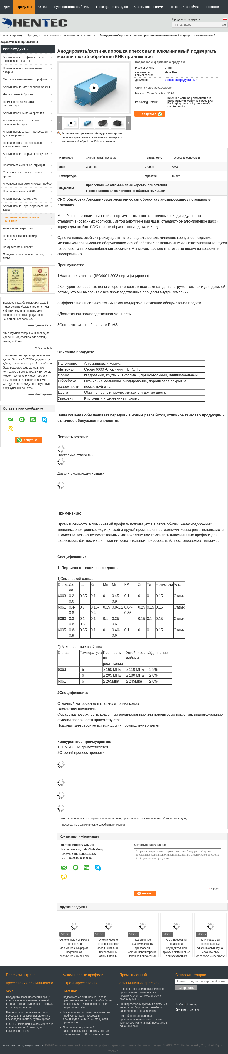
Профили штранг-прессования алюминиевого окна (22, 144)
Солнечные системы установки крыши (22, 174)
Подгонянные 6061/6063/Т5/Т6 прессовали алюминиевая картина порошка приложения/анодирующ (142, 950)
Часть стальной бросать (18, 94)
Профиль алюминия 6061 (19, 191)
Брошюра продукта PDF (181, 80)
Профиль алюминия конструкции (24, 165)
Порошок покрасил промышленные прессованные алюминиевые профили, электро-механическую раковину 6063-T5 (142, 994)
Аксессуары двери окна (18, 228)
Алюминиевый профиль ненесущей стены (25, 155)
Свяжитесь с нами (148, 7)
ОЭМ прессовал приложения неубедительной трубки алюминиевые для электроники (176, 948)
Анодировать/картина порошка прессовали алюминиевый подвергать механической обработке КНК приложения (92, 137)
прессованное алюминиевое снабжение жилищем (154, 818)
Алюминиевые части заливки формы (26, 87)
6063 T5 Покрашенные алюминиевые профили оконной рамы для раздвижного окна (29, 1027)
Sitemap (192, 1004)
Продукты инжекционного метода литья (24, 256)
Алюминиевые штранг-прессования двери (25, 208)
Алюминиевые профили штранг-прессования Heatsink (23, 59)
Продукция (34, 35)
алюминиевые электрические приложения (94, 818)
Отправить (186, 988)
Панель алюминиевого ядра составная (20, 237)
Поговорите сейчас (184, 6)
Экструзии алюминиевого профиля (25, 79)
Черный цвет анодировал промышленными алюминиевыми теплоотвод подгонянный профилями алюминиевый (143, 1021)
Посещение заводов (112, 7)
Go (224, 24)
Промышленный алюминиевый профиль (22, 70)
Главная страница (11, 35)
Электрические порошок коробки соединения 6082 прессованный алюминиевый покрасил (108, 950)
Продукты (24, 7)
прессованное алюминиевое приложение (70, 35)
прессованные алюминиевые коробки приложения (93, 824)
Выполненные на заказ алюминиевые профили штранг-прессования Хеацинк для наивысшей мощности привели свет (87, 1017)
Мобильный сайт (187, 1010)
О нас (42, 7)
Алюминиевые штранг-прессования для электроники (25, 133)
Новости (212, 7)
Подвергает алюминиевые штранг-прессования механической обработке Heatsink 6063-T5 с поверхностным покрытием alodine (87, 1002)
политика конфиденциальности (23, 1045)
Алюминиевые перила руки (20, 198)
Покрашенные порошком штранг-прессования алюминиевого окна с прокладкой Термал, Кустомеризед (28, 1016)
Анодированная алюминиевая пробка (27, 183)
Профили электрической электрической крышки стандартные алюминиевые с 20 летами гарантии (86, 1031)
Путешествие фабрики (72, 7)
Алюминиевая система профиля (23, 113)
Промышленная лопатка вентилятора (18, 103)
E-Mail (179, 1004)
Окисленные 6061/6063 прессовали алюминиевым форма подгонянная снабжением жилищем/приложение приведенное (74, 952)
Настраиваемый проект (18, 247)
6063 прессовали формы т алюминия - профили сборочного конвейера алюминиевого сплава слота (143, 1007)
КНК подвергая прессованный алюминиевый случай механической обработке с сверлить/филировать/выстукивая (210, 952)
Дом (7, 7)
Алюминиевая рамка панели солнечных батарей (21, 122)
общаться (152, 114)
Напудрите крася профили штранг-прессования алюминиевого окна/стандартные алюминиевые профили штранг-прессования (29, 1002)
